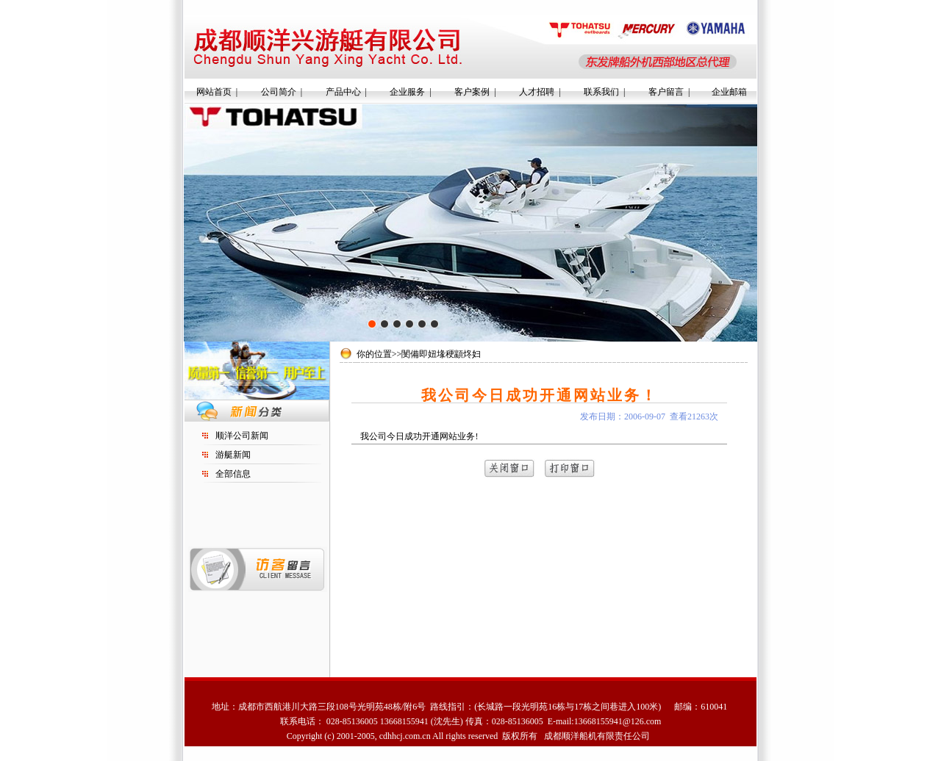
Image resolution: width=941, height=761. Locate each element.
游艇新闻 (233, 455)
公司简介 (278, 92)
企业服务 (407, 92)
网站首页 (214, 92)
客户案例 (472, 92)
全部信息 (233, 474)
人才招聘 (536, 92)
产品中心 (343, 92)
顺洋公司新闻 (241, 435)
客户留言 (666, 92)
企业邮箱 (729, 92)
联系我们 (601, 92)
